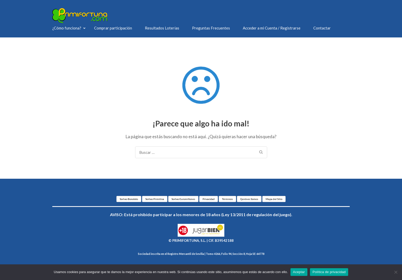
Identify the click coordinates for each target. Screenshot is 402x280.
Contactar (322, 28)
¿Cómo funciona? (66, 28)
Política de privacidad (329, 272)
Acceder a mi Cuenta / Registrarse (271, 28)
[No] (395, 272)
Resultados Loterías (162, 28)
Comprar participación (113, 28)
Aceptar (299, 272)
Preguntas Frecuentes (211, 28)
